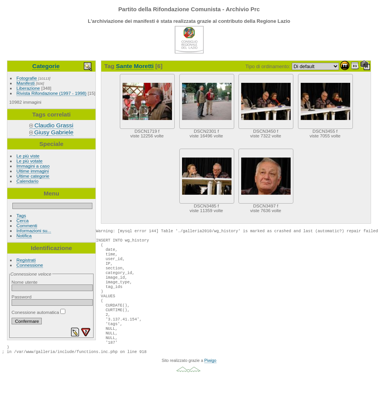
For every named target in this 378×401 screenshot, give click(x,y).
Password (22, 296)
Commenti (27, 225)
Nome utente (24, 281)
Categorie (46, 66)
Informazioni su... (34, 230)
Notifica (24, 235)
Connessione (30, 264)
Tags (21, 215)
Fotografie (27, 78)
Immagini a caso (33, 165)
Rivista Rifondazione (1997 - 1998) (52, 93)
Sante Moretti (134, 66)
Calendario (28, 180)
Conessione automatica (38, 312)
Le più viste (28, 155)
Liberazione (28, 88)
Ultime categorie (33, 175)
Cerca (23, 220)
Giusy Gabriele (53, 132)
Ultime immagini (33, 170)
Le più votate (30, 160)
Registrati (26, 259)
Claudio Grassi (53, 125)
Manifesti (26, 83)
